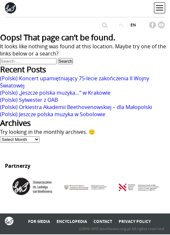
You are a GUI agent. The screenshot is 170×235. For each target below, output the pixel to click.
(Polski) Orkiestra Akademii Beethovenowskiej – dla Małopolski (76, 107)
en (133, 25)
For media (39, 221)
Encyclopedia (72, 221)
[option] (32, 187)
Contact (103, 221)
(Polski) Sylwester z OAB (29, 99)
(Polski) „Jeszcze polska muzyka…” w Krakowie (55, 92)
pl (121, 25)
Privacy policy (135, 221)
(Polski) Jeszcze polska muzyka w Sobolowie (52, 114)
